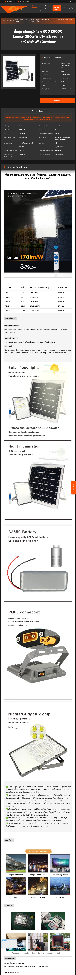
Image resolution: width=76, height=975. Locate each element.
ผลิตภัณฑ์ (10, 20)
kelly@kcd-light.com (24, 1)
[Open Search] (64, 8)
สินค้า (34, 6)
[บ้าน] (4, 20)
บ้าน (28, 6)
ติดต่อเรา (47, 7)
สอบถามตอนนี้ (56, 8)
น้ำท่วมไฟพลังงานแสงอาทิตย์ (21, 20)
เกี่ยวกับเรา (40, 8)
